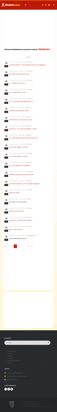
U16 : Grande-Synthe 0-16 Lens (17, 92)
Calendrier (11, 358)
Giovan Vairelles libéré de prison (17, 238)
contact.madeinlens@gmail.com (15, 372)
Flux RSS (10, 351)
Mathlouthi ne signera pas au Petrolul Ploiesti (21, 174)
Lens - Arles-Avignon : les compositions (19, 165)
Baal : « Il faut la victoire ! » (16, 229)
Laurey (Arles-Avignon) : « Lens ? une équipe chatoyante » (24, 184)
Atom (15, 351)
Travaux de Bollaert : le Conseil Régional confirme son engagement (27, 65)
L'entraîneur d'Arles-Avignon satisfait (19, 110)
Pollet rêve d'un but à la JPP (16, 211)
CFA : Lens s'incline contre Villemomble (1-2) (21, 101)
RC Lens (30, 62)
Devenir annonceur (12, 379)
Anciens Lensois (32, 235)
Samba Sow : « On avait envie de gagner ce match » (23, 129)
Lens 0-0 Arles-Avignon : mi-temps (18, 156)
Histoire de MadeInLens (14, 360)
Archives (10, 356)
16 (28, 246)
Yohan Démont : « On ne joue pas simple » (20, 120)
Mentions (10, 362)
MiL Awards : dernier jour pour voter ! (19, 74)
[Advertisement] (28, 29)
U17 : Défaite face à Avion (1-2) (17, 83)
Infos (29, 199)
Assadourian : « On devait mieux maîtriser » (20, 220)
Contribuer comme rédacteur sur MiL (17, 375)
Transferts (30, 171)
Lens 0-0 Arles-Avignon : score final (18, 147)
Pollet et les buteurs (14, 193)
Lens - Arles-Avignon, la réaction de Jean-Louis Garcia (23, 138)
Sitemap (10, 353)
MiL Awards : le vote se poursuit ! (18, 202)
